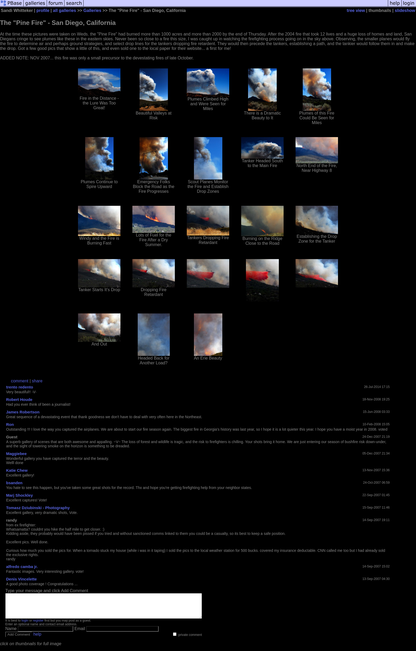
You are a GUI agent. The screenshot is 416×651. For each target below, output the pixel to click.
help (37, 639)
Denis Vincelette (21, 579)
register (38, 625)
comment (19, 381)
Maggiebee (16, 453)
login (24, 625)
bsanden (14, 482)
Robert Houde (19, 399)
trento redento (19, 387)
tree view (356, 10)
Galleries (92, 10)
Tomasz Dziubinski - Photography (38, 507)
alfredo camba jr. (22, 566)
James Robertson (23, 412)
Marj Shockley (19, 495)
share (37, 381)
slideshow (405, 10)
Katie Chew (17, 470)
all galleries (64, 10)
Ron (10, 424)
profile (42, 10)
